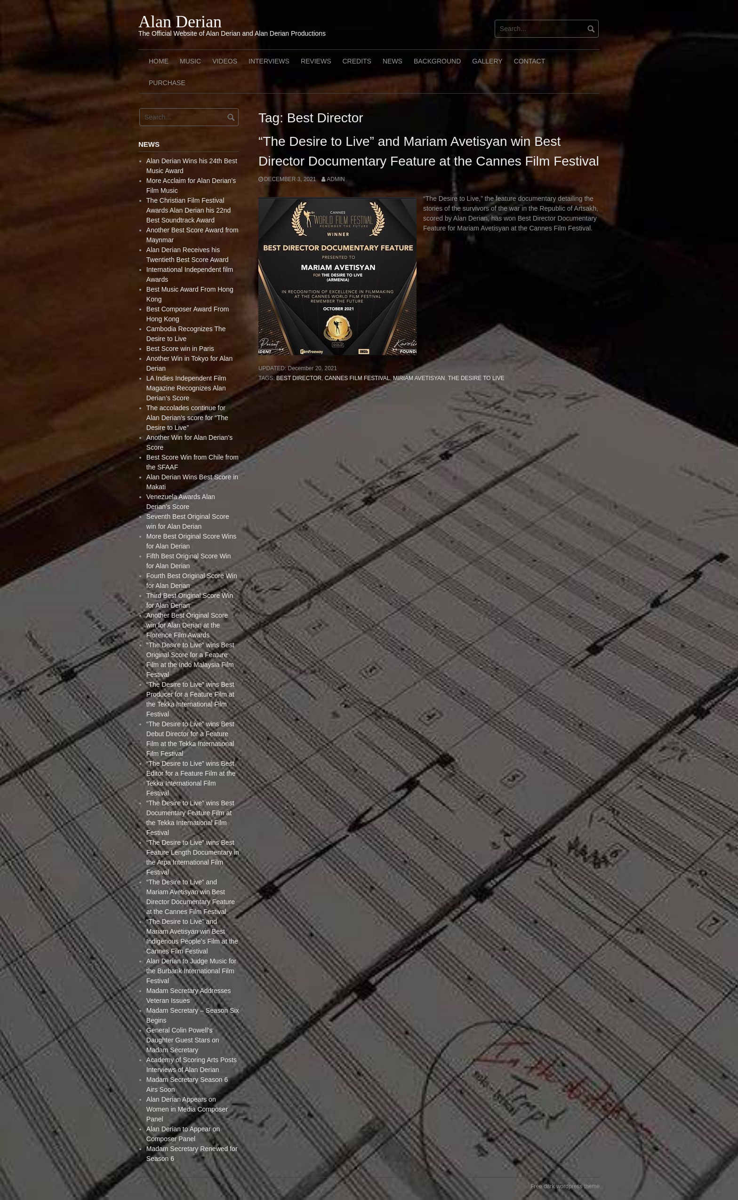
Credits (356, 61)
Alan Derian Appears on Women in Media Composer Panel (187, 1109)
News (392, 61)
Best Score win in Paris (180, 348)
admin (336, 179)
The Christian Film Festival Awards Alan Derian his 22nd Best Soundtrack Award (188, 210)
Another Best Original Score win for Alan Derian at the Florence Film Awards (187, 625)
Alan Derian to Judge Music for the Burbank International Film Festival (191, 971)
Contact (529, 61)
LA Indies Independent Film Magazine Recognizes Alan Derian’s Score (186, 388)
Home (158, 61)
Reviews (316, 61)
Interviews (269, 61)
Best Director (298, 378)
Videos (224, 61)
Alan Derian (180, 21)
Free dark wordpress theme (565, 1186)
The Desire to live (476, 378)
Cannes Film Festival (357, 378)
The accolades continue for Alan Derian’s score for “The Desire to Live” (187, 417)
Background (437, 61)
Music (190, 61)
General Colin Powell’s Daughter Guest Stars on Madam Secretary (182, 1040)
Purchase (167, 83)
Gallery (487, 61)
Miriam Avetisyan (419, 378)
